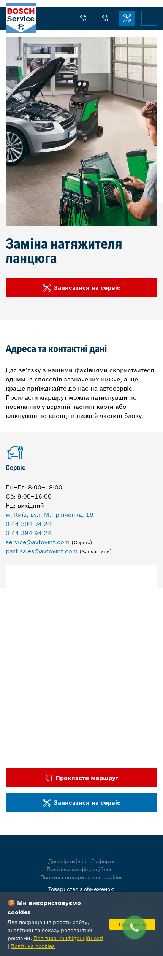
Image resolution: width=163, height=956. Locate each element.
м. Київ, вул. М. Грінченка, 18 (49, 514)
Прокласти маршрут (81, 778)
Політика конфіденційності (82, 869)
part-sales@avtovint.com (42, 551)
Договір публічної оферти (81, 861)
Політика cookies (33, 946)
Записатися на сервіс (81, 287)
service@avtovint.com (38, 542)
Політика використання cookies (81, 877)
